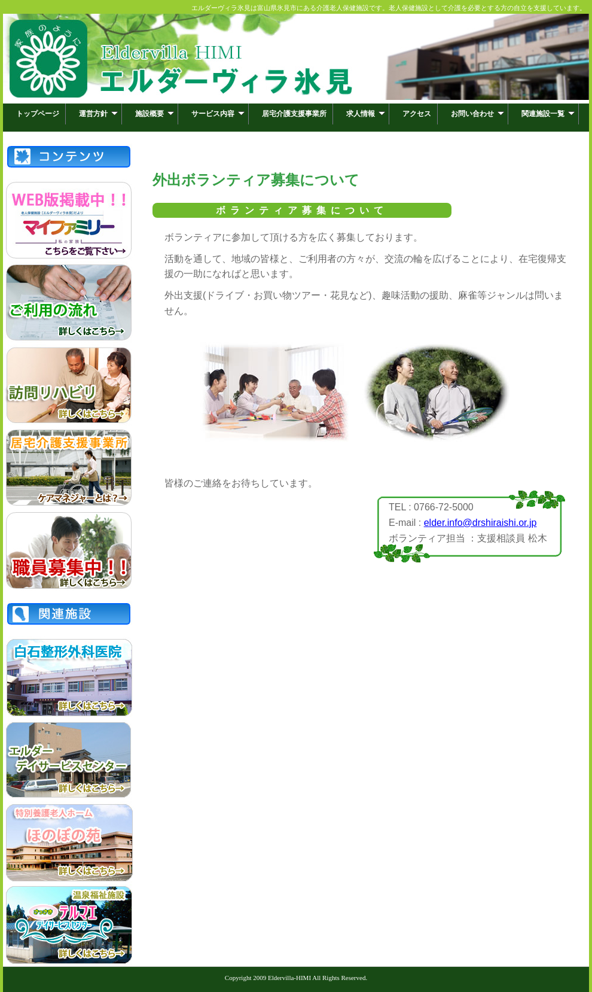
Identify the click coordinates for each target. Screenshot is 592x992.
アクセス (416, 113)
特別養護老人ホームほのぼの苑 (69, 842)
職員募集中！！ (69, 550)
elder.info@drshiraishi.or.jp (480, 523)
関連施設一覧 (548, 113)
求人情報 (365, 113)
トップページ (37, 113)
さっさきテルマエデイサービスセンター (69, 925)
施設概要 (154, 113)
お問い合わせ (477, 113)
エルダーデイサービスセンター (69, 760)
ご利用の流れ (69, 302)
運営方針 (98, 113)
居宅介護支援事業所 (294, 113)
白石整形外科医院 (69, 677)
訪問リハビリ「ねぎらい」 (69, 385)
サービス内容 (218, 113)
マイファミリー (69, 220)
